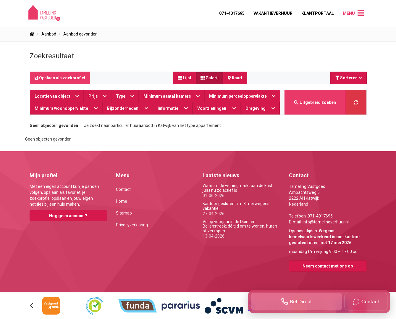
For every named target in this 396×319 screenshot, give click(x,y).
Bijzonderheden (127, 108)
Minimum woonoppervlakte (66, 108)
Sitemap (124, 213)
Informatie (173, 108)
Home (121, 201)
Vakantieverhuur (272, 13)
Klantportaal (317, 13)
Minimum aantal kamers (171, 96)
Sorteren (348, 77)
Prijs (97, 96)
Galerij (210, 77)
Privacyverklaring (132, 225)
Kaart (235, 77)
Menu (349, 13)
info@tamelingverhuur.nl (326, 222)
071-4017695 (232, 13)
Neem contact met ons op (328, 266)
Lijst (184, 77)
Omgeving (260, 108)
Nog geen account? (68, 215)
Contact (123, 189)
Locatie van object (57, 96)
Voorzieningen (216, 108)
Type (125, 96)
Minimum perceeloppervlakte (242, 96)
